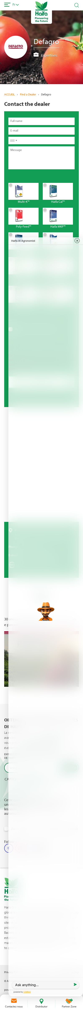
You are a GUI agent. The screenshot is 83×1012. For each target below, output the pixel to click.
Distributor (41, 1006)
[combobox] (13, 140)
